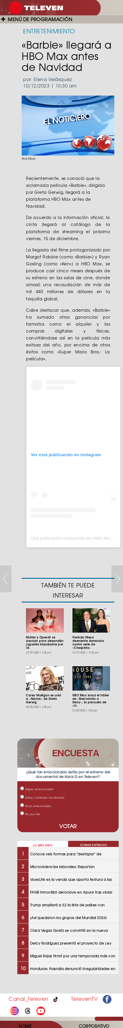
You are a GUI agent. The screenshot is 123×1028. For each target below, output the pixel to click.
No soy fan (30, 814)
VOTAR (68, 826)
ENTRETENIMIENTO (49, 31)
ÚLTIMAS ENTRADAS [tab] (93, 845)
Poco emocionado (35, 806)
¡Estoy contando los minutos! (42, 797)
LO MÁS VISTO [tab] (42, 845)
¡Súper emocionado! (37, 789)
